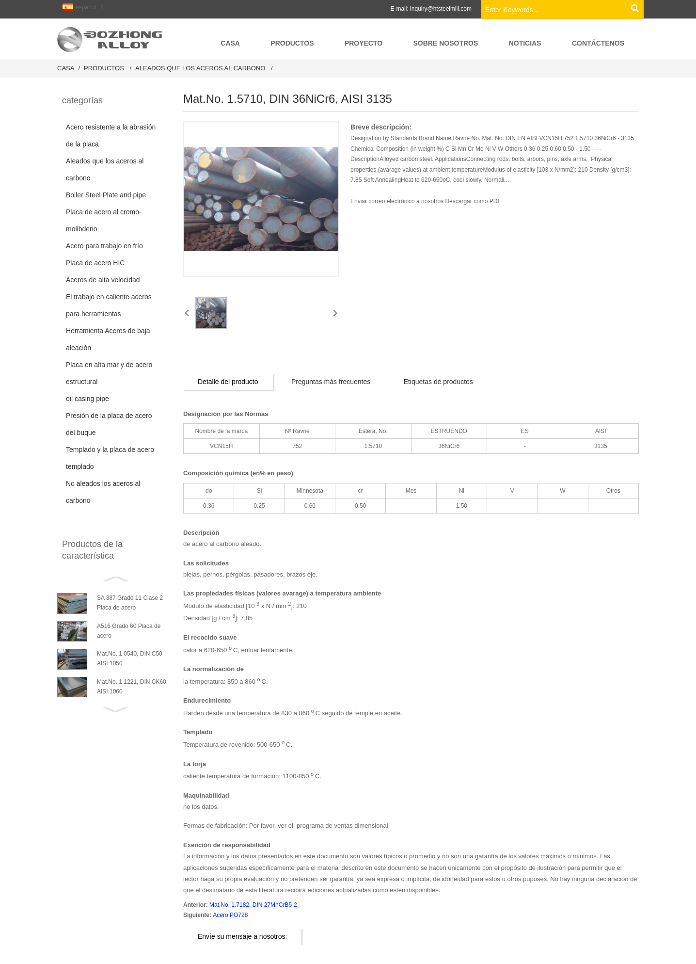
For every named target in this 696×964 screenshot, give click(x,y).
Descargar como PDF (473, 201)
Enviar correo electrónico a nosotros (397, 201)
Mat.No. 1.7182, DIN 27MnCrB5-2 (253, 904)
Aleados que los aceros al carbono (200, 68)
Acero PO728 (230, 915)
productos (104, 68)
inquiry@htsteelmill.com (441, 8)
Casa (65, 68)
